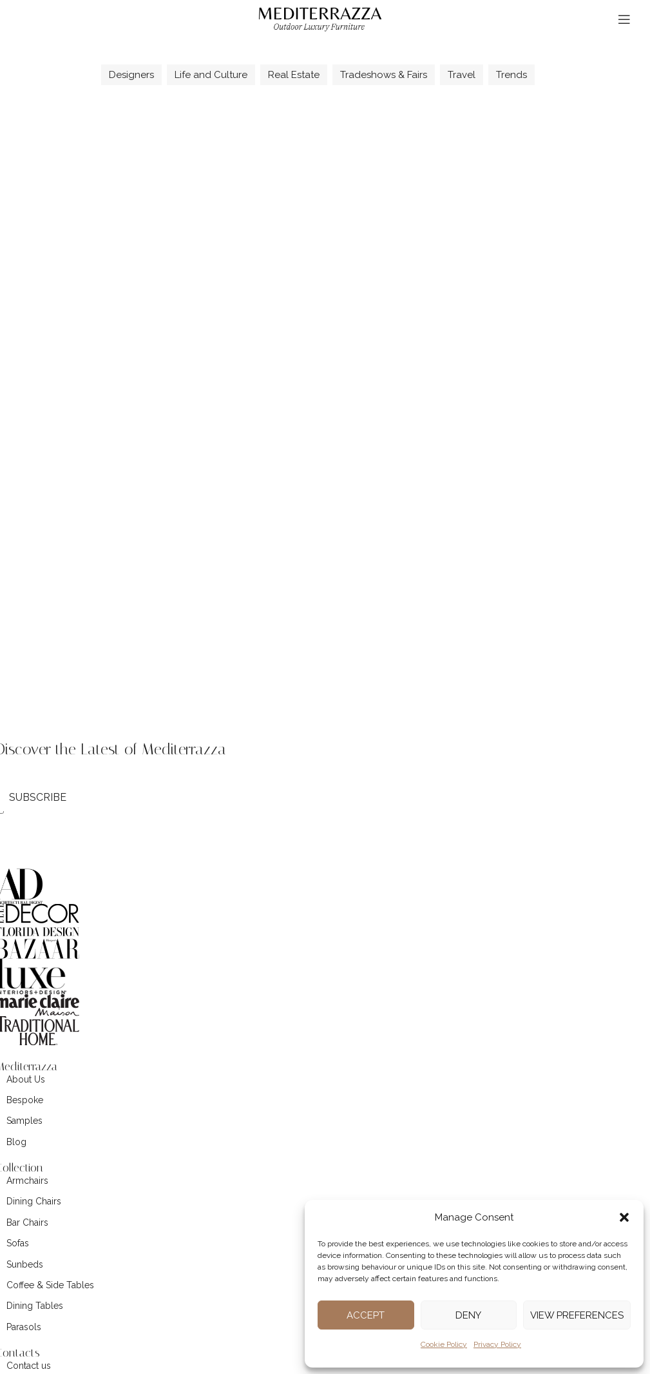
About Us (25, 1079)
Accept (366, 1315)
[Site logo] (320, 19)
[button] (624, 1217)
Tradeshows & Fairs (383, 75)
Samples (24, 1120)
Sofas (17, 1243)
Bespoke (24, 1100)
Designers (131, 75)
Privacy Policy (497, 1344)
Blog (16, 1142)
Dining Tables (34, 1305)
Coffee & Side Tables (50, 1285)
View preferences (577, 1315)
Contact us (28, 1365)
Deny (468, 1315)
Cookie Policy (444, 1344)
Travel (461, 75)
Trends (511, 75)
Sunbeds (24, 1264)
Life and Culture (211, 75)
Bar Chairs (27, 1222)
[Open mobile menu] (624, 19)
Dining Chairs (33, 1201)
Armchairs (27, 1180)
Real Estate (294, 75)
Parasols (23, 1327)
